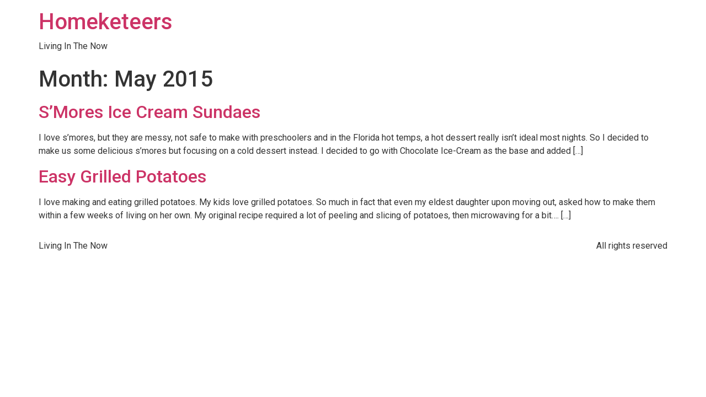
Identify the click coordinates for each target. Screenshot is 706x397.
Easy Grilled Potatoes (122, 176)
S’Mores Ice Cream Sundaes (149, 111)
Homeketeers (106, 22)
